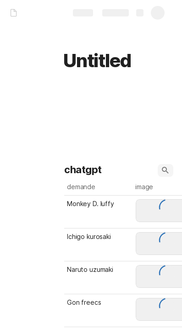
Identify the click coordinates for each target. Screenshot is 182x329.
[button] (165, 170)
